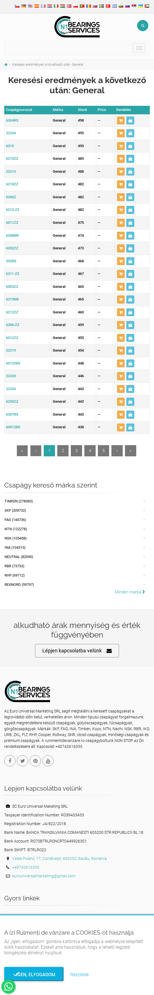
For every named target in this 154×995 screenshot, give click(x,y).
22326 (11, 389)
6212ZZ (12, 312)
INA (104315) (15, 547)
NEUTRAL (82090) (19, 557)
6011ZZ (12, 222)
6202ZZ (12, 248)
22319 (11, 350)
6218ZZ (12, 184)
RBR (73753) (15, 566)
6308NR (12, 235)
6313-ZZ (12, 210)
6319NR (12, 299)
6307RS (12, 414)
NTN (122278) (16, 529)
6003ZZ (12, 286)
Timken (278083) (19, 501)
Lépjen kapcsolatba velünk (77, 650)
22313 (11, 171)
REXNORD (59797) (19, 584)
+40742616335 (25, 867)
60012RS (13, 427)
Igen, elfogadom (34, 974)
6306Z (11, 197)
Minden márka (130, 592)
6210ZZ (12, 158)
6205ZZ (12, 401)
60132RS (13, 363)
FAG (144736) (15, 520)
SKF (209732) (15, 510)
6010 (10, 146)
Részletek (79, 974)
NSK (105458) (16, 538)
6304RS (12, 120)
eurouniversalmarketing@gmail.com (43, 876)
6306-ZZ (12, 325)
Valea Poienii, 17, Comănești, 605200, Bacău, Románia (59, 858)
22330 (11, 376)
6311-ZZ (12, 274)
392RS (11, 261)
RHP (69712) (15, 575)
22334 (11, 133)
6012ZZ (12, 338)
